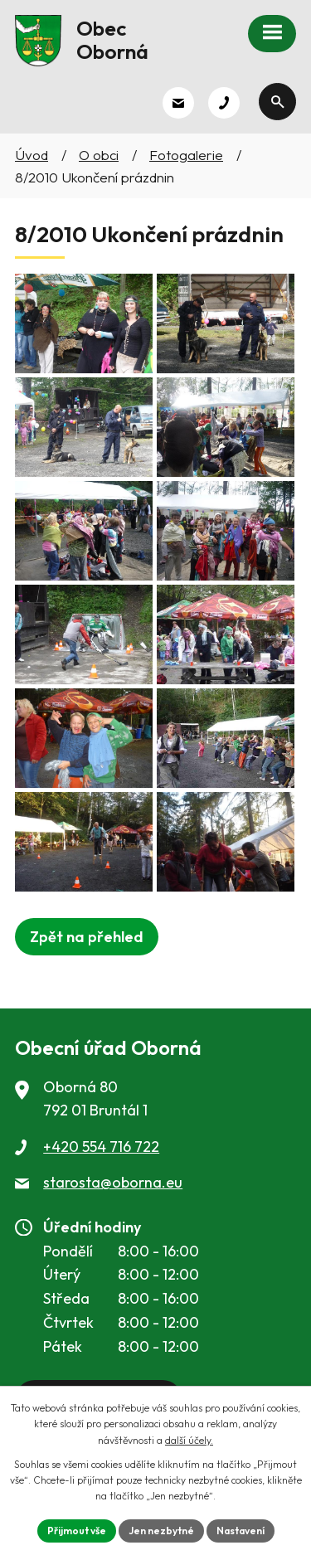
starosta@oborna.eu (112, 1182)
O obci (99, 154)
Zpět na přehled (86, 936)
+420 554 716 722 (101, 1146)
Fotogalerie (186, 154)
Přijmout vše (76, 1530)
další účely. (189, 1440)
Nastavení (240, 1530)
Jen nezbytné (161, 1530)
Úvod (31, 154)
